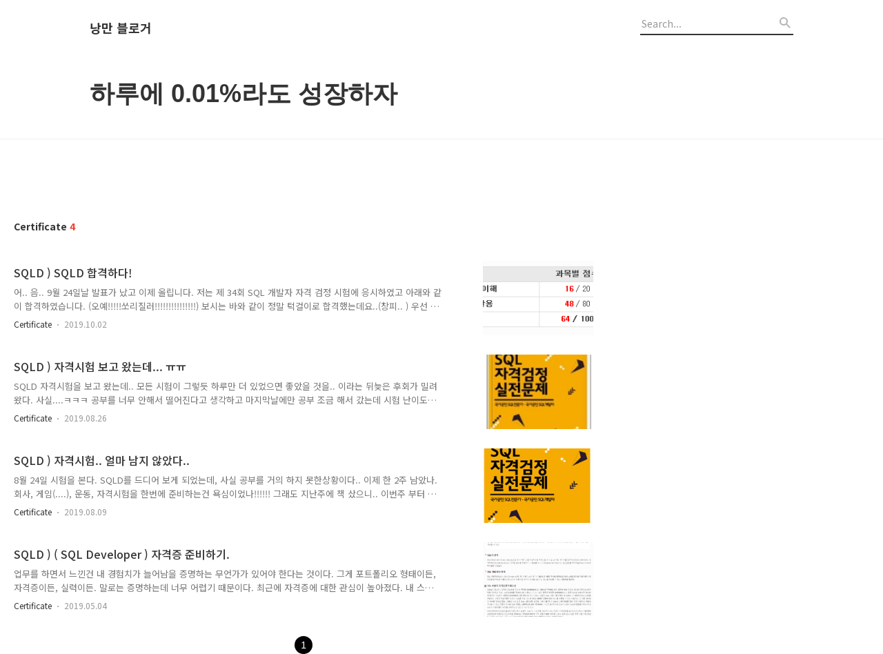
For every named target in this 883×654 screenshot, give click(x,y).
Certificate (33, 324)
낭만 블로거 (121, 28)
